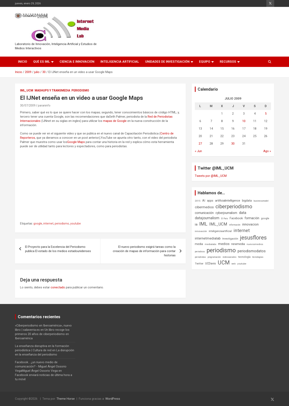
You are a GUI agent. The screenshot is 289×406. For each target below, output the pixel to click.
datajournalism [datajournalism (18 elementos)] (207, 218)
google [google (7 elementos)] (265, 218)
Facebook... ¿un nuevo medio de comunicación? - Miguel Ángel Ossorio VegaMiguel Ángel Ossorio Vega (40, 366)
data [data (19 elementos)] (242, 213)
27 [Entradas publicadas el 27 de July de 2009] (200, 143)
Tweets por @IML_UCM (211, 176)
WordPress (112, 399)
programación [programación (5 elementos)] (214, 257)
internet (48, 223)
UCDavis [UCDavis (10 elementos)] (210, 263)
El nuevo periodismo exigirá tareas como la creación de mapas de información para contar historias (144, 251)
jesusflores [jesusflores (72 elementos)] (253, 237)
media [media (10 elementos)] (199, 244)
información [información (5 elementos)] (234, 224)
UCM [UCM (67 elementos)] (224, 262)
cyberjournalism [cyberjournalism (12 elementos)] (226, 213)
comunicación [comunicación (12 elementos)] (204, 213)
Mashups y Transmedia (52, 90)
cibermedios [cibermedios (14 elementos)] (204, 207)
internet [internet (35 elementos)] (242, 230)
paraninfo (44, 105)
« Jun (198, 151)
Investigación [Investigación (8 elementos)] (230, 238)
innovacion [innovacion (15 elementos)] (250, 224)
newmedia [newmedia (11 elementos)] (238, 244)
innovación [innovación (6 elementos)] (201, 231)
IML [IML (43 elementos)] (203, 224)
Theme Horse (66, 399)
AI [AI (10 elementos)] (203, 200)
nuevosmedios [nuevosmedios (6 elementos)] (255, 244)
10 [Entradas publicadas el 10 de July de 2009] (243, 121)
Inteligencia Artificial (119, 61)
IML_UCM (26, 90)
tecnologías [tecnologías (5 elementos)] (257, 257)
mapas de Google (115, 121)
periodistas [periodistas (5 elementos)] (200, 257)
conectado (58, 287)
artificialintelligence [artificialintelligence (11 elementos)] (227, 200)
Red (150, 116)
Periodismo (80, 90)
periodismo (62, 223)
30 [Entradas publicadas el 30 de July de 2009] (233, 143)
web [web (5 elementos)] (233, 263)
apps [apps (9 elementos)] (210, 200)
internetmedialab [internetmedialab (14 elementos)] (208, 238)
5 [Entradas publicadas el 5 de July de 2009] (266, 113)
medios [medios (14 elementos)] (223, 244)
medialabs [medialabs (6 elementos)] (210, 244)
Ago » (267, 151)
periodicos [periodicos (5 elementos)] (200, 251)
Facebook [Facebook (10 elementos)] (236, 218)
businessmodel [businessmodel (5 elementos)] (261, 201)
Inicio (22, 61)
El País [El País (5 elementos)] (224, 218)
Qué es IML (41, 61)
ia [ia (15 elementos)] (196, 224)
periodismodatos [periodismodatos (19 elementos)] (252, 251)
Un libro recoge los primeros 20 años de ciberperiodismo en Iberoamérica (42, 334)
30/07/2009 (27, 105)
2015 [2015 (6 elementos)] (197, 200)
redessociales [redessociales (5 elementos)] (229, 257)
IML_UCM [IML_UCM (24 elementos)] (218, 224)
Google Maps (76, 142)
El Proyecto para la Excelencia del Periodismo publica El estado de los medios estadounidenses (58, 249)
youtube (75, 223)
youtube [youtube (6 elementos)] (241, 263)
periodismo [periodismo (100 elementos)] (221, 250)
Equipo (204, 61)
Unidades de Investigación (167, 61)
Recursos (228, 61)
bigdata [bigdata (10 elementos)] (247, 200)
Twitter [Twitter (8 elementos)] (199, 263)
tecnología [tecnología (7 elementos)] (244, 256)
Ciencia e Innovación (77, 61)
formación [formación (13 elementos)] (252, 218)
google (37, 223)
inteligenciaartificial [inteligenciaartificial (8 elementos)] (220, 231)
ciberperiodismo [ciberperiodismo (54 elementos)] (233, 206)
